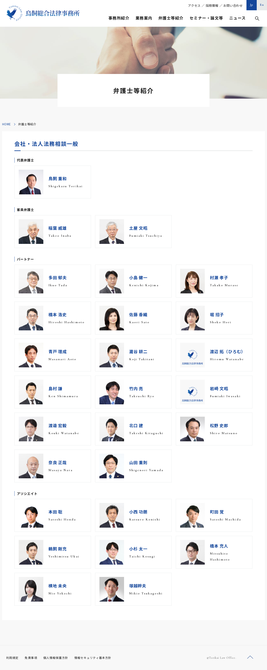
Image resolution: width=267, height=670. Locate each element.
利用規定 (12, 658)
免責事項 (31, 658)
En (262, 5)
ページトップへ (250, 657)
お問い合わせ (233, 5)
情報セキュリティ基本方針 (92, 658)
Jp (251, 5)
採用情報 (212, 5)
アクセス (194, 5)
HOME (6, 124)
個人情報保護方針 (55, 658)
